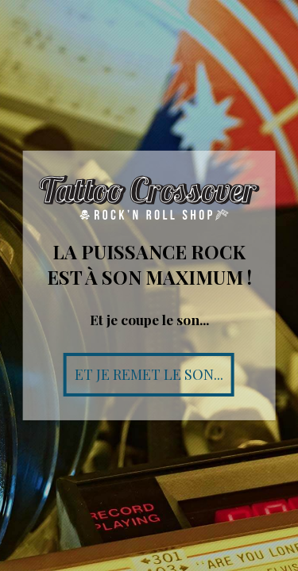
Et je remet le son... (149, 374)
